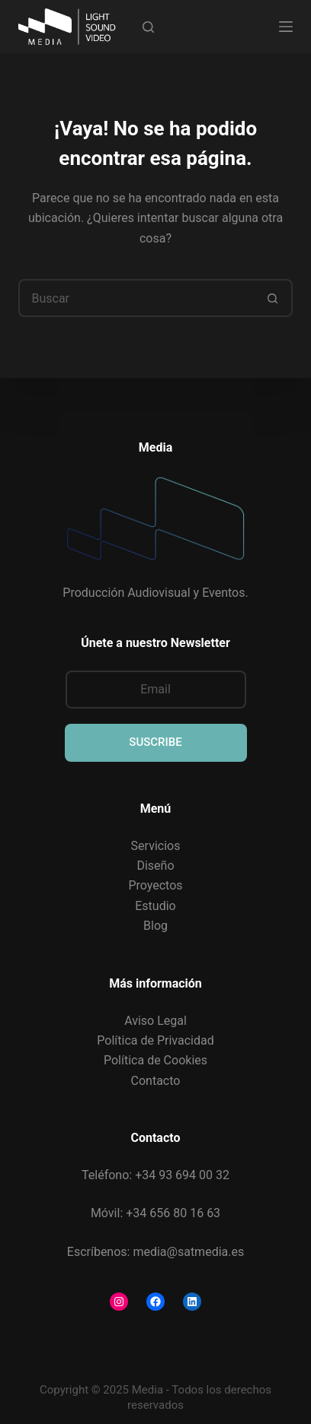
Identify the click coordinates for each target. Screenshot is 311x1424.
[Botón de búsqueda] (274, 298)
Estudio (155, 906)
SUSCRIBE (155, 742)
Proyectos (155, 885)
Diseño (155, 865)
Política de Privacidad (155, 1040)
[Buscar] (148, 27)
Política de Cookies (155, 1060)
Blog (155, 925)
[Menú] (286, 26)
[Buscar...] (136, 298)
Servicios (156, 846)
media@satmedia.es (188, 1252)
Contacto (156, 1081)
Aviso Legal (155, 1020)
